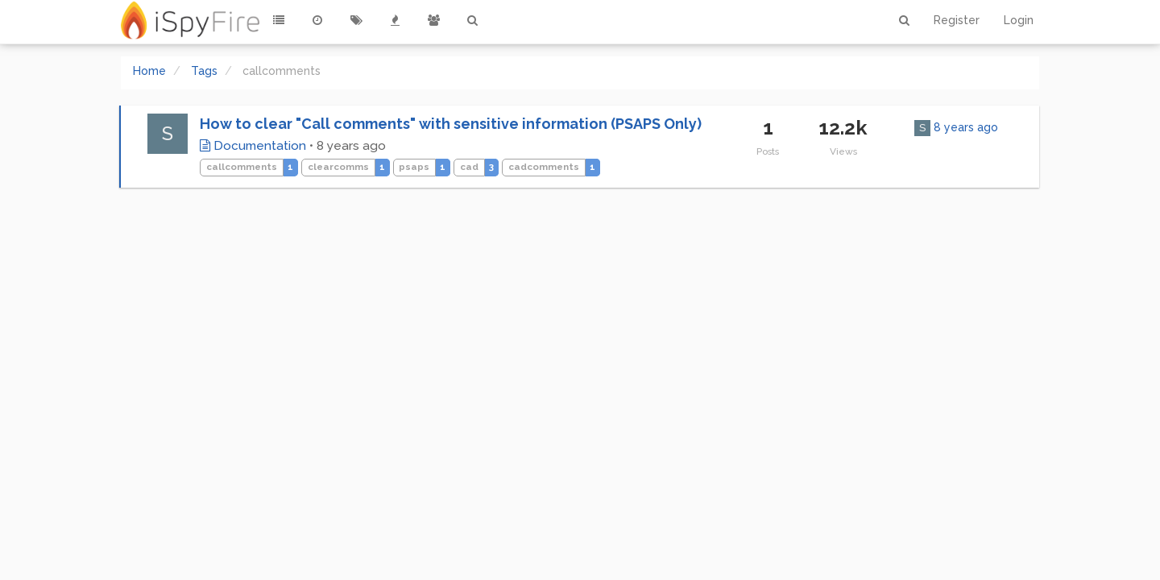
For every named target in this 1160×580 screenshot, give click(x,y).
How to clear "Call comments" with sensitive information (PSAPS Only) (451, 123)
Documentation (253, 146)
